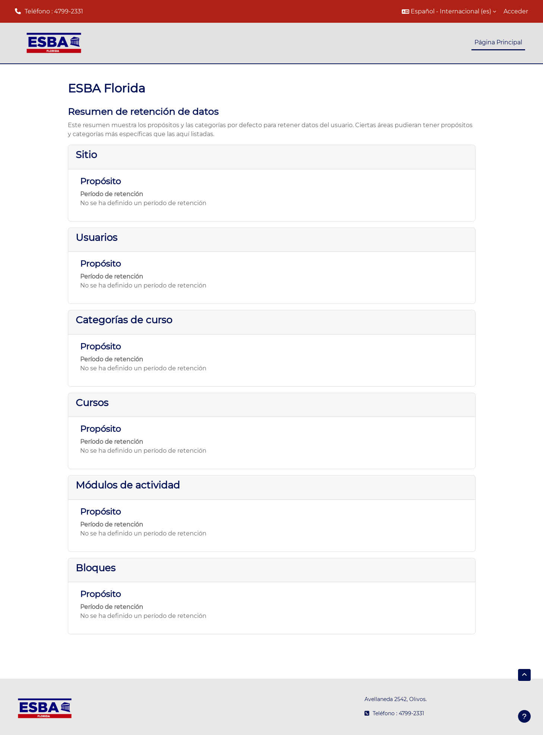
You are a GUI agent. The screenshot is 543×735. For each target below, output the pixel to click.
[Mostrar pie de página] (524, 716)
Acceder (515, 12)
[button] (449, 11)
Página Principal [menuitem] (498, 42)
